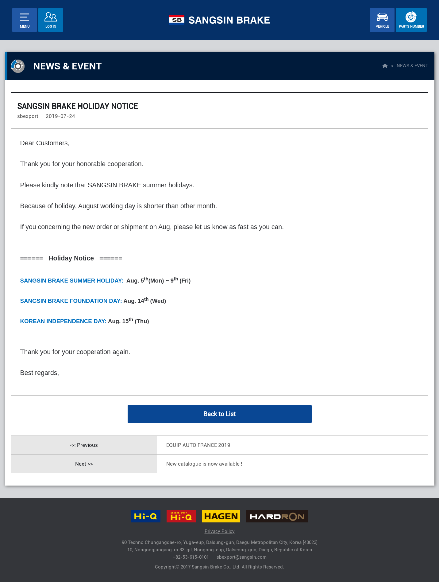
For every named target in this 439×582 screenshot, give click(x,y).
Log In (50, 27)
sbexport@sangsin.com (242, 557)
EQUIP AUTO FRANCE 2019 (198, 445)
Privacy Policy (220, 531)
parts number (411, 27)
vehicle (382, 27)
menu (24, 27)
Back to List (219, 414)
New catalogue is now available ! (204, 464)
